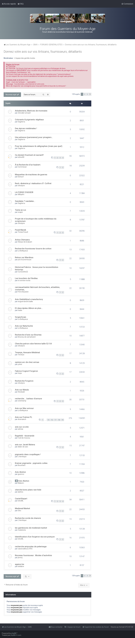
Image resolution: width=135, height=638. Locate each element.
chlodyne (21, 186)
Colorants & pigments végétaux (29, 119)
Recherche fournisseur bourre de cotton (33, 248)
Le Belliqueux (23, 251)
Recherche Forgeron (24, 381)
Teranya (21, 355)
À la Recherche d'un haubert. (28, 164)
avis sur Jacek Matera (25, 444)
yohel (20, 364)
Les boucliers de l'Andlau (26, 278)
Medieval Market (22, 508)
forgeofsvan (20, 317)
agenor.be (19, 564)
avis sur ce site (22, 427)
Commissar (22, 167)
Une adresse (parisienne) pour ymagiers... (34, 137)
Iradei (20, 310)
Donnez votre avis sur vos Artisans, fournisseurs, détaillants (43, 51)
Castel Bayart (21, 498)
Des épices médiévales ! (26, 128)
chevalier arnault (24, 113)
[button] (90, 94)
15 (48, 420)
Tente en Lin (20, 210)
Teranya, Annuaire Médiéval (27, 352)
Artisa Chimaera (22, 239)
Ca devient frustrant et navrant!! (29, 155)
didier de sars (23, 447)
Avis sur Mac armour (24, 408)
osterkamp (22, 401)
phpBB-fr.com (16, 635)
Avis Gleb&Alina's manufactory (29, 299)
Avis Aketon (20, 472)
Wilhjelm (21, 194)
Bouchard (21, 465)
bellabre (21, 566)
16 (52, 420)
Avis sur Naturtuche (24, 326)
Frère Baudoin (23, 292)
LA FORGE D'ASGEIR (24, 192)
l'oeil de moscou (24, 438)
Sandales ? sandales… (25, 201)
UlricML (20, 501)
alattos (20, 492)
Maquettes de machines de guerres (31, 174)
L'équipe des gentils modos (24, 58)
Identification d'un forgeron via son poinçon (35, 536)
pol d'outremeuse (24, 260)
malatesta (22, 530)
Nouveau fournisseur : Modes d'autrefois (33, 555)
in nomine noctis (24, 280)
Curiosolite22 (23, 272)
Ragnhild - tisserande (24, 435)
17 (55, 420)
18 (59, 420)
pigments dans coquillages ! (28, 454)
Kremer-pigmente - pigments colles (31, 463)
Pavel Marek (20, 230)
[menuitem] (21, 3)
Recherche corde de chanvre (28, 518)
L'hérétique (22, 457)
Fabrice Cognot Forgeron (26, 371)
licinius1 (21, 177)
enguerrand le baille (25, 301)
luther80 (21, 157)
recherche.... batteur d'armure (28, 398)
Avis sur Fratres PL (23, 417)
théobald (21, 392)
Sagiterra (21, 122)
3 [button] (87, 94)
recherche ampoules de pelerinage (30, 546)
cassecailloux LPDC (25, 549)
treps (20, 373)
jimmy (20, 558)
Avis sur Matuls (22, 389)
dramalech (22, 419)
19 (62, 420)
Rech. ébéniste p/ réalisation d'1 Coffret (33, 183)
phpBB (13, 633)
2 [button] (84, 94)
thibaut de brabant (25, 242)
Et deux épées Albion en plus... (29, 308)
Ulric (19, 511)
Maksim (21, 483)
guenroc (21, 474)
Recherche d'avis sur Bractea (28, 335)
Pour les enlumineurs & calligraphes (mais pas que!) (38, 146)
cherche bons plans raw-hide (28, 489)
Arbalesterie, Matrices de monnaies (31, 110)
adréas (20, 429)
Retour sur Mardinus (24, 257)
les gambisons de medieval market (31, 528)
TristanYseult (23, 232)
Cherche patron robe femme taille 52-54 (33, 343)
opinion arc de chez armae (27, 362)
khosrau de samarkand (26, 337)
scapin (20, 212)
